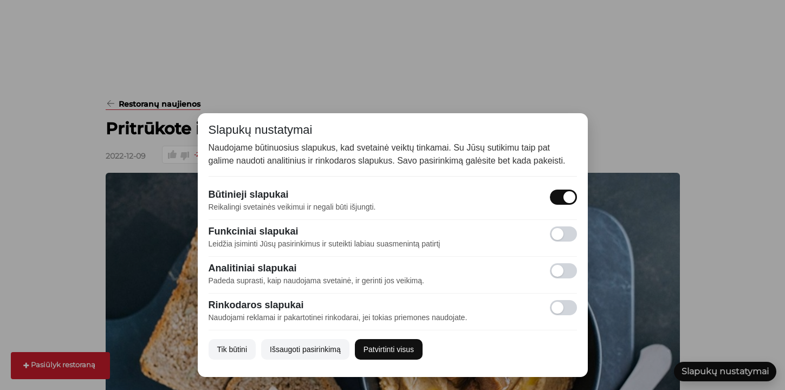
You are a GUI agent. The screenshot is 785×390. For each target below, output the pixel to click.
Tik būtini (232, 349)
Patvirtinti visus (389, 349)
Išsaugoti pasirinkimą (305, 349)
